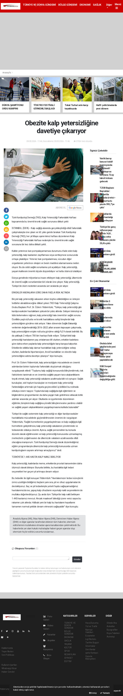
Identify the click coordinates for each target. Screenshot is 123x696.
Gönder (77, 559)
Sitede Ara (112, 623)
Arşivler (49, 640)
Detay (93, 693)
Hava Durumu (91, 623)
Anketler (111, 626)
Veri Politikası (8, 655)
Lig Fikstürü (90, 639)
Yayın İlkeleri (7, 651)
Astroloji (110, 636)
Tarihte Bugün (92, 642)
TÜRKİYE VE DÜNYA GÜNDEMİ (39, 4)
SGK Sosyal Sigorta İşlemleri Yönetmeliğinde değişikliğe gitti (107, 373)
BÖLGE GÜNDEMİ (67, 4)
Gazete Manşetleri (90, 657)
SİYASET (68, 658)
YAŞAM (68, 644)
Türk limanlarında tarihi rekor (106, 317)
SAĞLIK (97, 4)
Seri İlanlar (90, 649)
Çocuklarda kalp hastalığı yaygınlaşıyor (106, 217)
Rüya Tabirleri (113, 633)
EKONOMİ (85, 4)
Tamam (105, 693)
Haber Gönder (8, 672)
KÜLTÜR (68, 647)
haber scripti (6, 692)
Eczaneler (90, 635)
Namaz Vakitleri (89, 630)
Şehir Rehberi (91, 653)
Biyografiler (112, 629)
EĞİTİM (67, 661)
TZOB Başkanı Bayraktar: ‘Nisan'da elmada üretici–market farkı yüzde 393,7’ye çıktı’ (108, 198)
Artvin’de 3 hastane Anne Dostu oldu (106, 304)
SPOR (67, 651)
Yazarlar (49, 634)
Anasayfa (6, 72)
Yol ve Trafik (91, 626)
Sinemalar (90, 646)
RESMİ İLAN (70, 654)
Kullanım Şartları (9, 665)
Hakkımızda (7, 648)
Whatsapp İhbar (9, 668)
